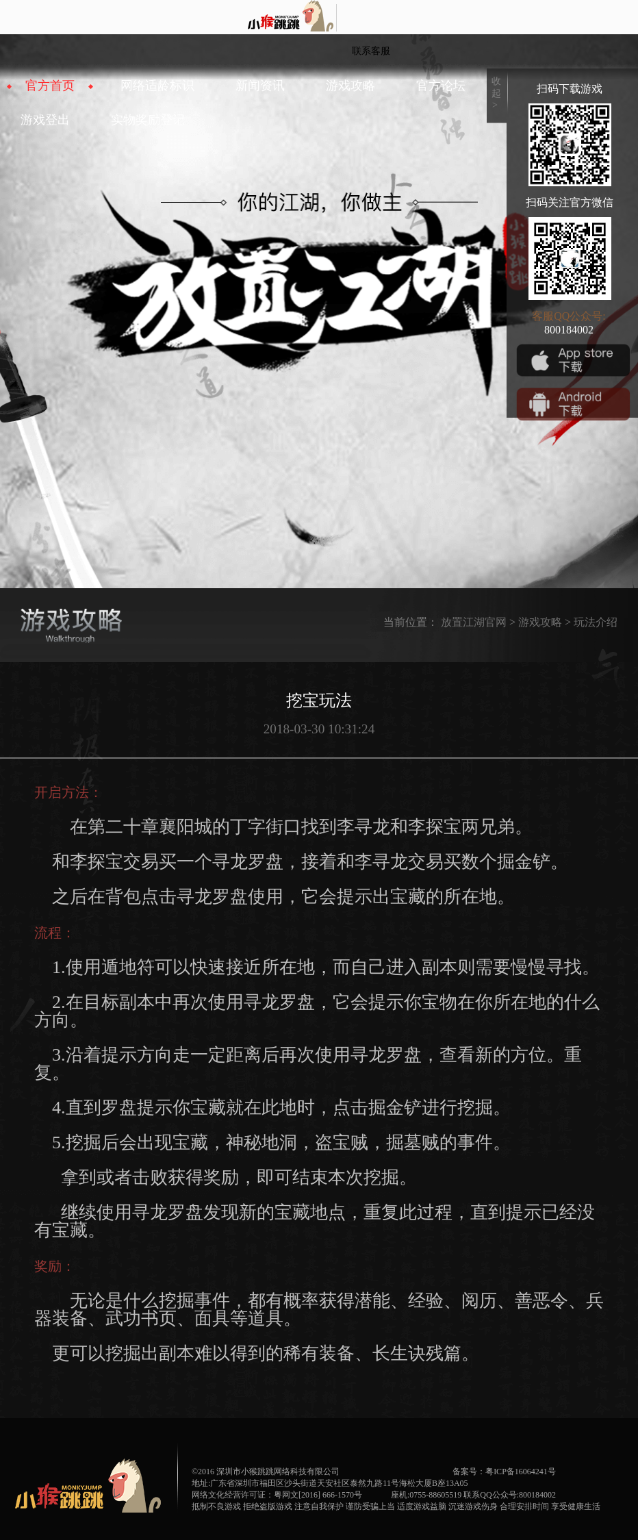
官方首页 (50, 85)
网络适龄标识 (157, 85)
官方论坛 (440, 85)
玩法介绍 (595, 622)
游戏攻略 (350, 85)
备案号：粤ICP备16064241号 (504, 1471)
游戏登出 (45, 120)
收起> (496, 93)
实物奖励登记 (148, 120)
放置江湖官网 (474, 622)
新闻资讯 (260, 85)
